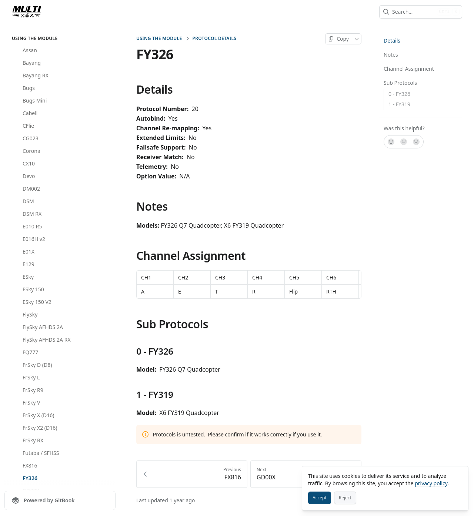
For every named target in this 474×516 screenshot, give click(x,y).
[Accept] (319, 498)
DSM (28, 201)
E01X (28, 251)
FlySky (30, 314)
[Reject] (345, 498)
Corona (31, 150)
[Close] (459, 475)
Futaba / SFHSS (41, 452)
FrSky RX (33, 440)
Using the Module (159, 38)
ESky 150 (33, 289)
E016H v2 (34, 238)
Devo (29, 176)
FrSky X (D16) (38, 415)
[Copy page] (338, 38)
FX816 (30, 465)
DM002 (31, 188)
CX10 (29, 163)
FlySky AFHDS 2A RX (47, 339)
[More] (356, 38)
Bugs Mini (35, 100)
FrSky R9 (33, 389)
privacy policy (431, 483)
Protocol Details (214, 38)
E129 (28, 264)
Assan (30, 50)
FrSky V (31, 402)
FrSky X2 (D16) (40, 427)
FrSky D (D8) (37, 364)
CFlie (28, 125)
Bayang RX (36, 75)
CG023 (31, 138)
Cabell (30, 113)
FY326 (30, 478)
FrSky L (31, 377)
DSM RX (32, 213)
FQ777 (30, 352)
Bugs (29, 87)
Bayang (32, 62)
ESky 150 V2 (37, 301)
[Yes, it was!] (390, 141)
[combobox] (413, 11)
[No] (416, 141)
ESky (28, 276)
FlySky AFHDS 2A (43, 327)
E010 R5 (32, 226)
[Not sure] (403, 141)
